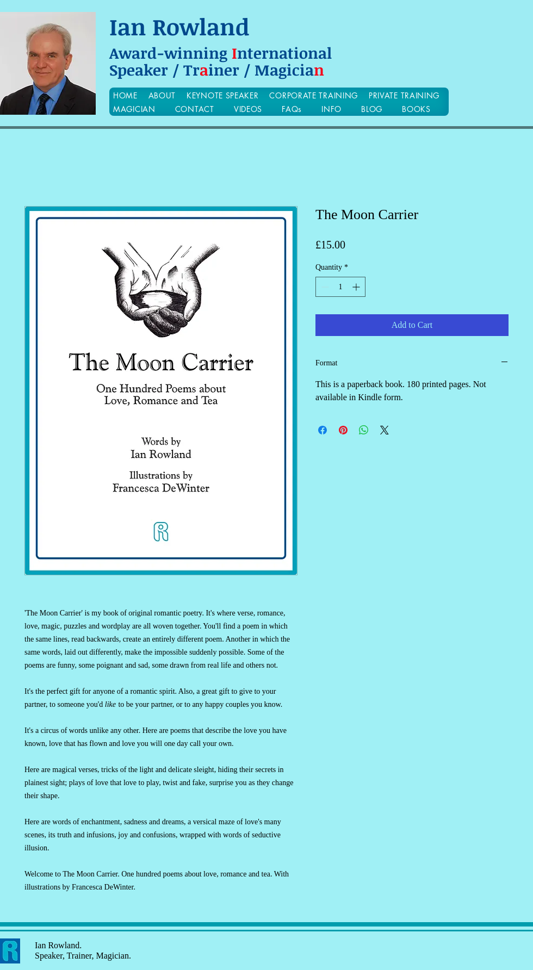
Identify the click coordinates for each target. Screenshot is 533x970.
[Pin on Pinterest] (343, 430)
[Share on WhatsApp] (363, 430)
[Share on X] (384, 430)
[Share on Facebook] (322, 430)
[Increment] (357, 286)
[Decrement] (324, 286)
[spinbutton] (340, 286)
